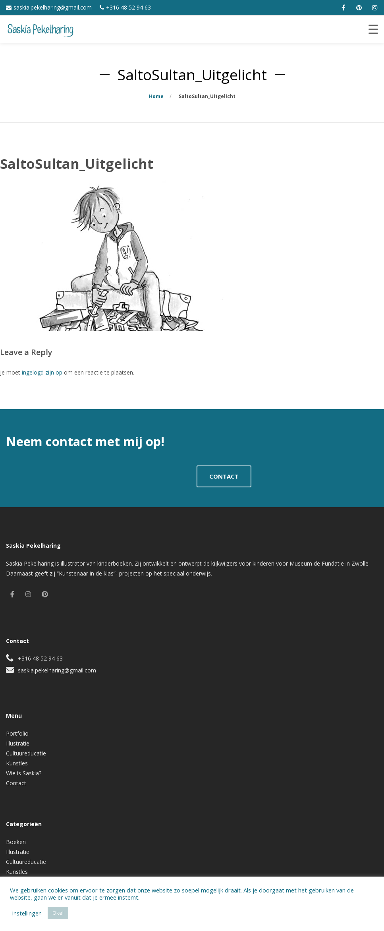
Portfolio (17, 733)
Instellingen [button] (27, 913)
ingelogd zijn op (42, 372)
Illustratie (17, 743)
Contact (16, 783)
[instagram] (375, 7)
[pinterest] (359, 7)
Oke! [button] (58, 912)
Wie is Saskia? (23, 773)
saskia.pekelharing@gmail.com (53, 7)
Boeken (16, 842)
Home (156, 96)
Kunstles (17, 763)
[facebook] (343, 7)
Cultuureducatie (26, 753)
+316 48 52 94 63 (128, 7)
